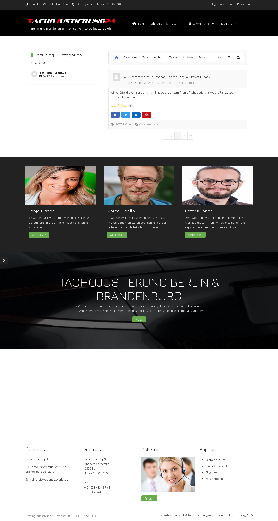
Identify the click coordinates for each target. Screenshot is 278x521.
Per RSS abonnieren (52, 76)
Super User (164, 82)
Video (139, 319)
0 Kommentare (148, 124)
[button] (204, 57)
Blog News (217, 4)
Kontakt (96, 492)
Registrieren (245, 4)
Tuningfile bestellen (217, 466)
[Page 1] (177, 136)
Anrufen (149, 498)
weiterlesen (39, 235)
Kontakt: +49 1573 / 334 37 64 (49, 4)
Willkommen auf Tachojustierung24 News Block (166, 76)
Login (231, 4)
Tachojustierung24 (52, 72)
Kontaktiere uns (215, 460)
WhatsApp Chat (215, 479)
